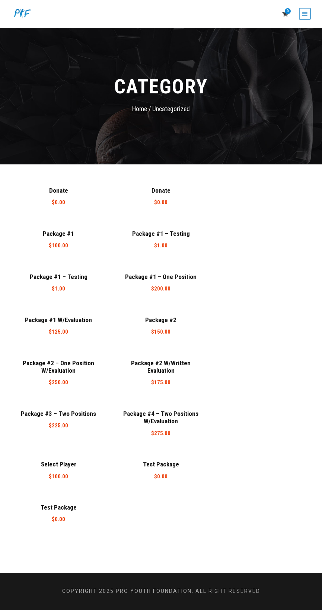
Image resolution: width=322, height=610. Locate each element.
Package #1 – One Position (161, 276)
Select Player (58, 464)
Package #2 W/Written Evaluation (161, 366)
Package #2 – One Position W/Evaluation (58, 366)
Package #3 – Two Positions (58, 413)
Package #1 (58, 233)
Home (139, 109)
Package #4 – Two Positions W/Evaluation (160, 417)
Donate (58, 190)
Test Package (161, 464)
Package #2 (160, 320)
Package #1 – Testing (161, 233)
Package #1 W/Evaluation (58, 320)
